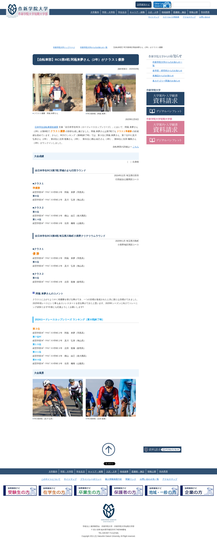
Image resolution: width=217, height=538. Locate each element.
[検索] (188, 4)
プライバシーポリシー (91, 479)
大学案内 (94, 12)
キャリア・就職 (137, 12)
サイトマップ (153, 17)
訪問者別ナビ (143, 4)
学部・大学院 (108, 12)
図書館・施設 (179, 12)
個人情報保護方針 (113, 479)
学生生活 (122, 12)
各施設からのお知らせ (163, 75)
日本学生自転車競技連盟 (46, 127)
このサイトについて (50, 479)
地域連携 (166, 12)
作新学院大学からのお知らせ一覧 (93, 47)
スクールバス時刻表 (171, 17)
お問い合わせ (204, 17)
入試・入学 (153, 12)
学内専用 (205, 12)
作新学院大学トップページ (64, 47)
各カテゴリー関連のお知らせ (166, 81)
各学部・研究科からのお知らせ (167, 70)
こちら (135, 147)
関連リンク (130, 479)
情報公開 (193, 12)
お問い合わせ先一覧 (149, 479)
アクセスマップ (189, 17)
